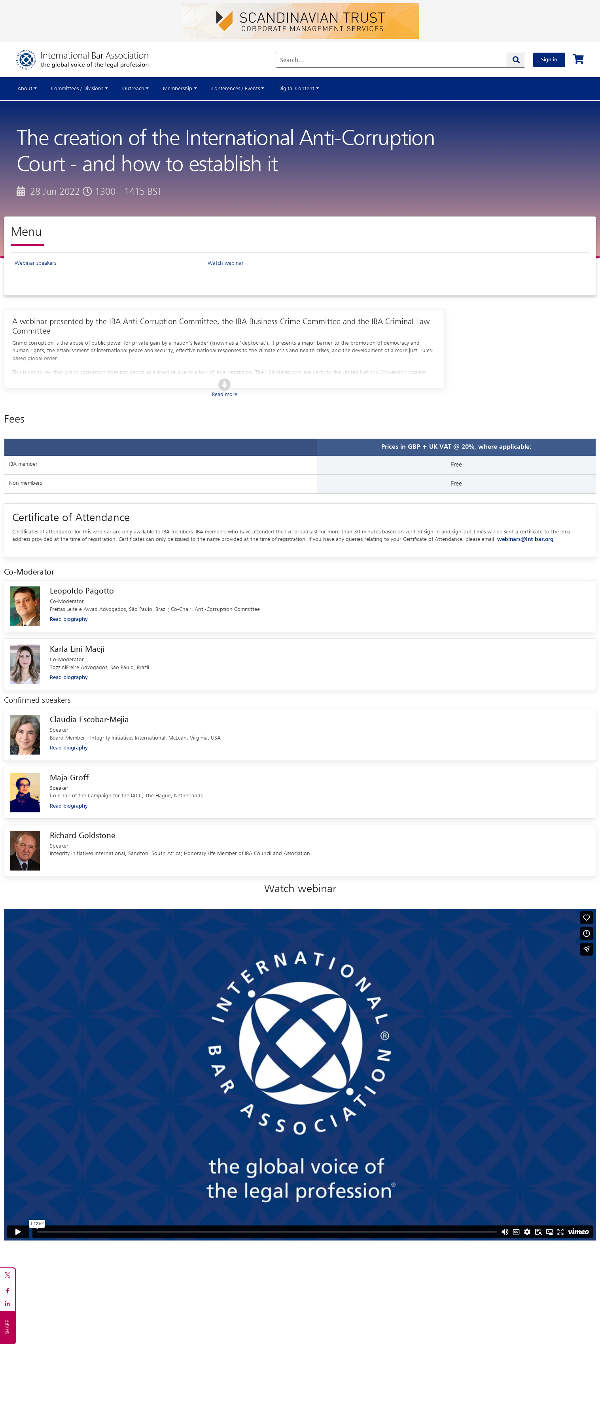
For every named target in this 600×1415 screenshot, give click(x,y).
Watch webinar (226, 263)
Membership (177, 88)
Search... (292, 60)
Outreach (133, 88)
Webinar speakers (35, 263)
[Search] (516, 59)
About (24, 88)
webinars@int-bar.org (525, 539)
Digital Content (296, 88)
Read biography (68, 619)
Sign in (549, 60)
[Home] (90, 60)
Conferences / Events (235, 88)
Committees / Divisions (77, 88)
